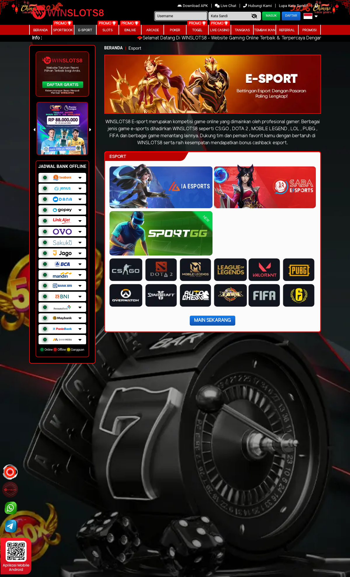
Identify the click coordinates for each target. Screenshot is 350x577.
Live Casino (219, 30)
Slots (107, 30)
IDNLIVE (130, 30)
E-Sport (85, 30)
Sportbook (63, 30)
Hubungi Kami (258, 6)
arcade (152, 30)
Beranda (40, 30)
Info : (37, 38)
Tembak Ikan (264, 30)
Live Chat (226, 6)
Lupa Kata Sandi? (294, 6)
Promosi (309, 30)
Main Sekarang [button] (212, 320)
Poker (175, 30)
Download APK (193, 6)
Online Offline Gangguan (62, 349)
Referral (287, 30)
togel (197, 30)
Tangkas (242, 30)
